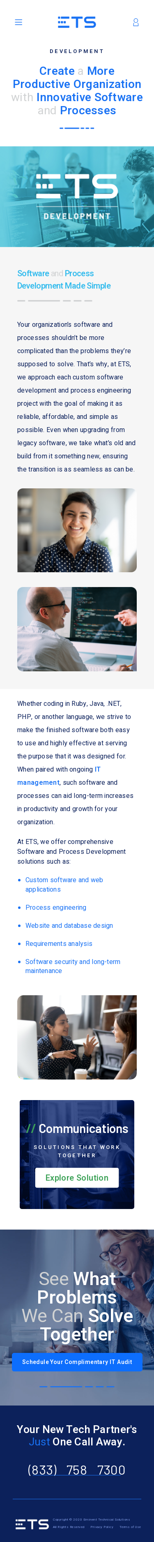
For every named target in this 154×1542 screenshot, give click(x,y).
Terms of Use (130, 1527)
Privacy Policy (102, 1527)
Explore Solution (77, 1178)
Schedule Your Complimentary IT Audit (77, 1362)
